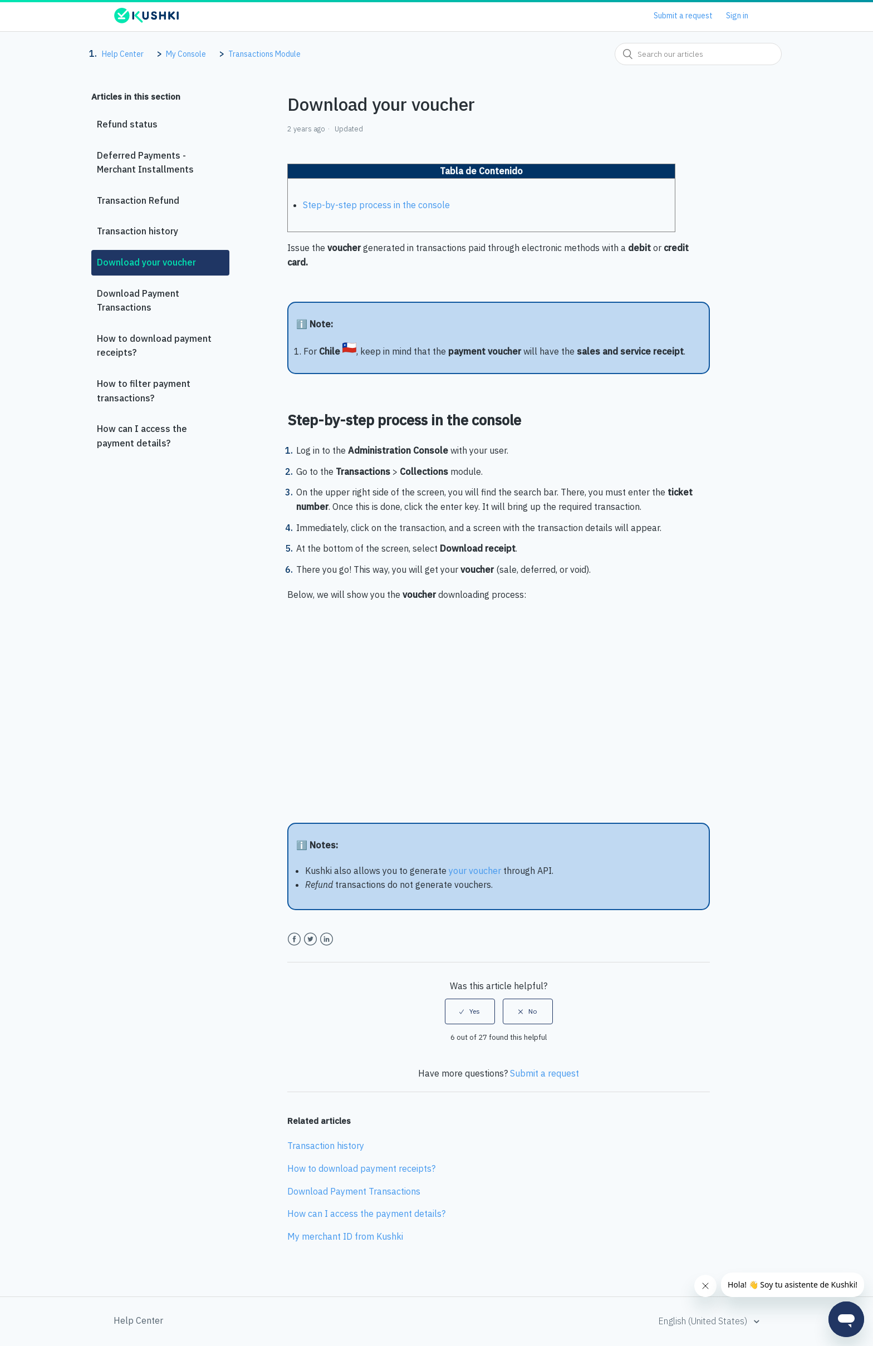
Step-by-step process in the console (376, 204)
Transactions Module (264, 54)
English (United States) (703, 1321)
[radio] (470, 1011)
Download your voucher (146, 262)
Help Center (123, 54)
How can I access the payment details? (142, 436)
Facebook (294, 939)
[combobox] (698, 54)
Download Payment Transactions (138, 300)
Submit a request (683, 16)
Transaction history (137, 231)
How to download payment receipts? (154, 345)
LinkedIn (326, 939)
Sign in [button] (737, 16)
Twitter (310, 939)
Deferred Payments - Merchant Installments (145, 162)
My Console (186, 54)
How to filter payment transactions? (143, 391)
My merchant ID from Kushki (345, 1236)
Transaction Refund (138, 200)
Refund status (127, 124)
